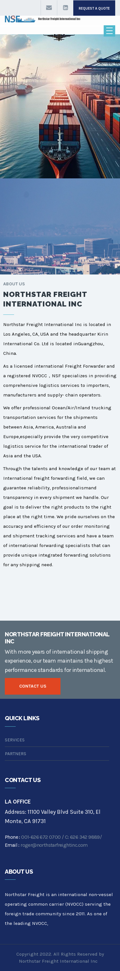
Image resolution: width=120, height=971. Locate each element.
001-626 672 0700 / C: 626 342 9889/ (61, 837)
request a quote (94, 8)
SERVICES (15, 740)
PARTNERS (15, 753)
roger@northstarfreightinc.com (54, 845)
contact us (32, 686)
